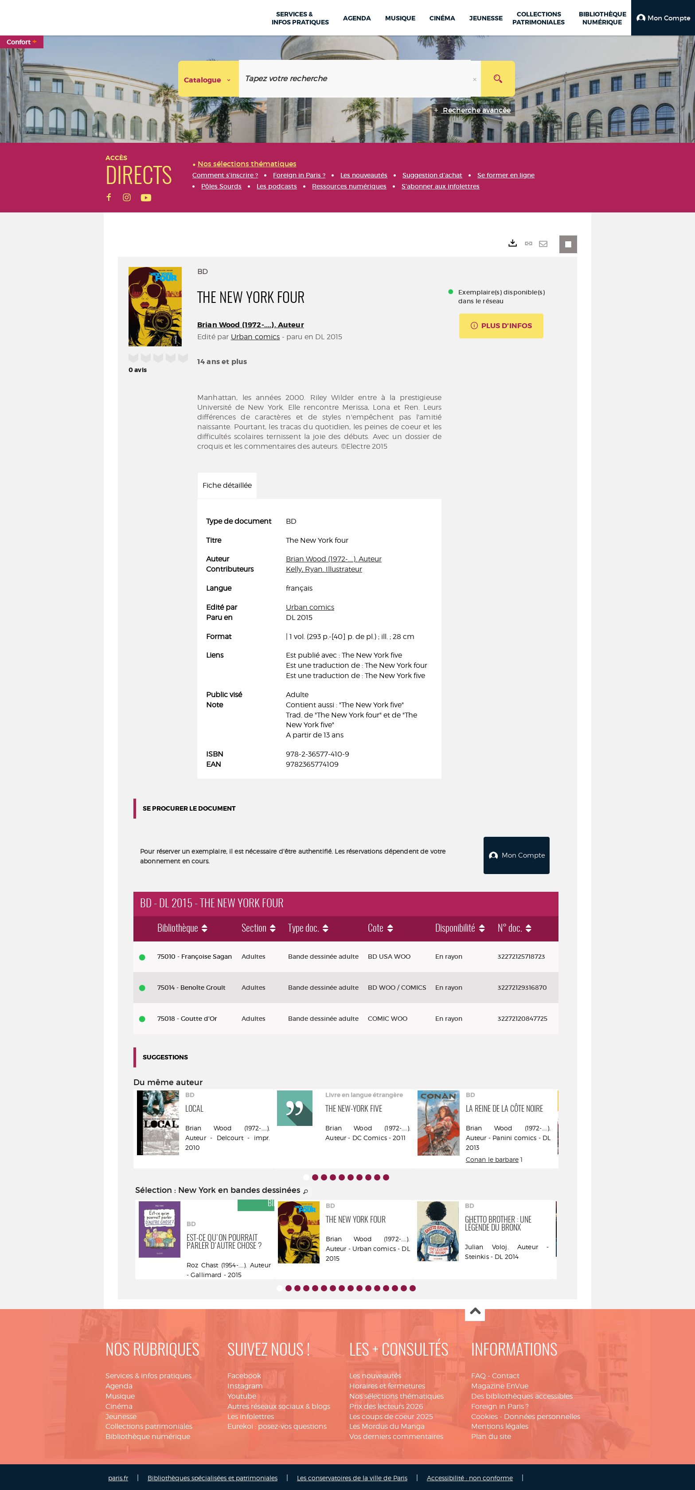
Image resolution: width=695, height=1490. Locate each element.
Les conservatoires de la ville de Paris (352, 1475)
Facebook (244, 1373)
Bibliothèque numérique (147, 1434)
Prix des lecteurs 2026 (386, 1404)
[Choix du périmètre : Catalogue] (208, 79)
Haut (475, 1309)
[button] (663, 17)
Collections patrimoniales (148, 1424)
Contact (505, 1373)
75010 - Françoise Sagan (194, 955)
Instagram (245, 1384)
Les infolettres (250, 1414)
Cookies (484, 1414)
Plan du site (491, 1434)
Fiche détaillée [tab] (227, 485)
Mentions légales (499, 1424)
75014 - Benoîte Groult (191, 985)
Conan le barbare (492, 1157)
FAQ (478, 1373)
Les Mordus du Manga (387, 1424)
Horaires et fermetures (387, 1384)
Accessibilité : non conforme (470, 1475)
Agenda (119, 1384)
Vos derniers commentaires (396, 1434)
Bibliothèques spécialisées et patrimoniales (212, 1475)
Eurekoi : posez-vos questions (277, 1424)
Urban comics (255, 337)
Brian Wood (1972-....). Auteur (250, 324)
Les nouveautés (375, 1373)
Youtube (241, 1394)
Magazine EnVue (499, 1384)
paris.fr (118, 1475)
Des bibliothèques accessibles (522, 1394)
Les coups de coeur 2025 (391, 1414)
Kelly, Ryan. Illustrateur (324, 569)
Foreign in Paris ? (500, 1404)
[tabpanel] (319, 643)
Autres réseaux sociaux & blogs (278, 1404)
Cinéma (119, 1404)
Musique (120, 1394)
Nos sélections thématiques (396, 1394)
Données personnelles (542, 1414)
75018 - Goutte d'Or (187, 1016)
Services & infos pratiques (148, 1373)
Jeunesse (121, 1414)
